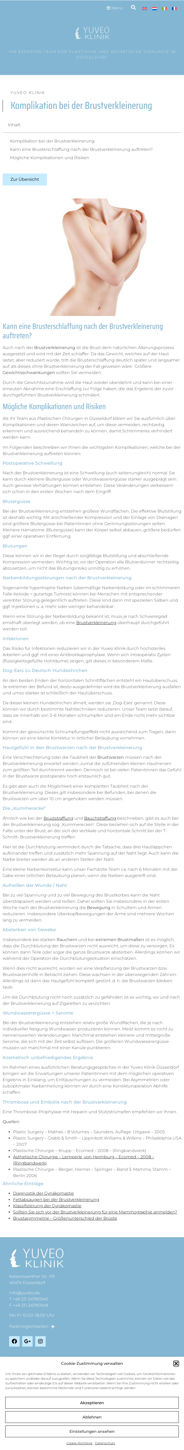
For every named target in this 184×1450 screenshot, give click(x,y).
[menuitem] (145, 8)
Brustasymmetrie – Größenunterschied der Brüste (65, 1218)
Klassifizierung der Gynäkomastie (47, 1205)
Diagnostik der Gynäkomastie (43, 1193)
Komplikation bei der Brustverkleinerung (52, 141)
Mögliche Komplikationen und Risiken (49, 157)
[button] (176, 1363)
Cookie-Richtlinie (79, 1443)
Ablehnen (92, 1417)
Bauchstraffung (100, 818)
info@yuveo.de (24, 1292)
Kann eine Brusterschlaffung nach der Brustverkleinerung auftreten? (81, 149)
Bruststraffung (58, 818)
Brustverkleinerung (96, 622)
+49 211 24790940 (30, 1299)
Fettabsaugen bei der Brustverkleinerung (56, 1199)
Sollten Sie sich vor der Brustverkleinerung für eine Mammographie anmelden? (95, 1212)
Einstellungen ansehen (92, 1431)
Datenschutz (105, 1443)
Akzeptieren (92, 1402)
